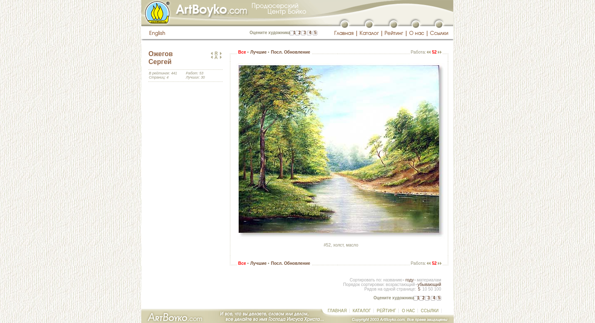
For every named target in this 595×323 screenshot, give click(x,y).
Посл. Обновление (290, 52)
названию (392, 280)
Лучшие (258, 52)
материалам (429, 280)
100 (437, 289)
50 (430, 289)
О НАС (408, 310)
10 (424, 289)
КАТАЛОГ (362, 310)
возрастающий (400, 284)
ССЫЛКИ (430, 310)
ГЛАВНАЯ (337, 310)
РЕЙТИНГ (386, 310)
